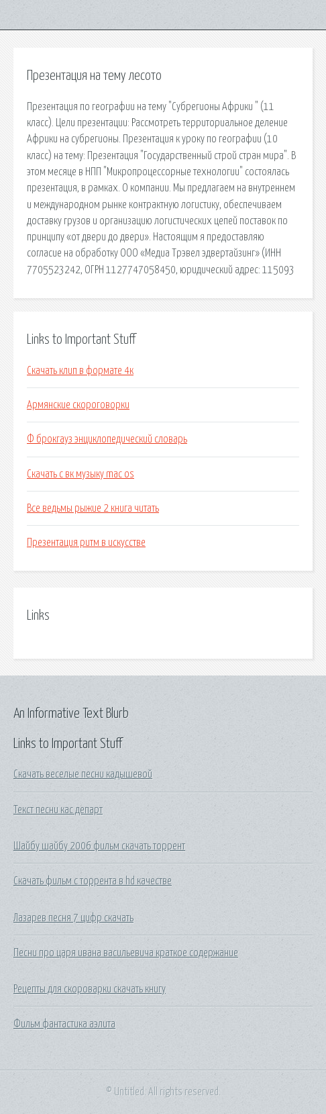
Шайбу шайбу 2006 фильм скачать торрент (99, 846)
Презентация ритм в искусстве (86, 542)
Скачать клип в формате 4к (80, 370)
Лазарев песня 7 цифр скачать (73, 918)
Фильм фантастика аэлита (64, 1024)
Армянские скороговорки (78, 405)
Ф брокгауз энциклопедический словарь (107, 439)
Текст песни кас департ (58, 809)
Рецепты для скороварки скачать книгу (89, 989)
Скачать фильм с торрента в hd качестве (92, 881)
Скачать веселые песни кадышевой (82, 774)
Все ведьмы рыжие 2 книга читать (93, 508)
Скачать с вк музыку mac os (80, 474)
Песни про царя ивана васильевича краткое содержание (125, 952)
